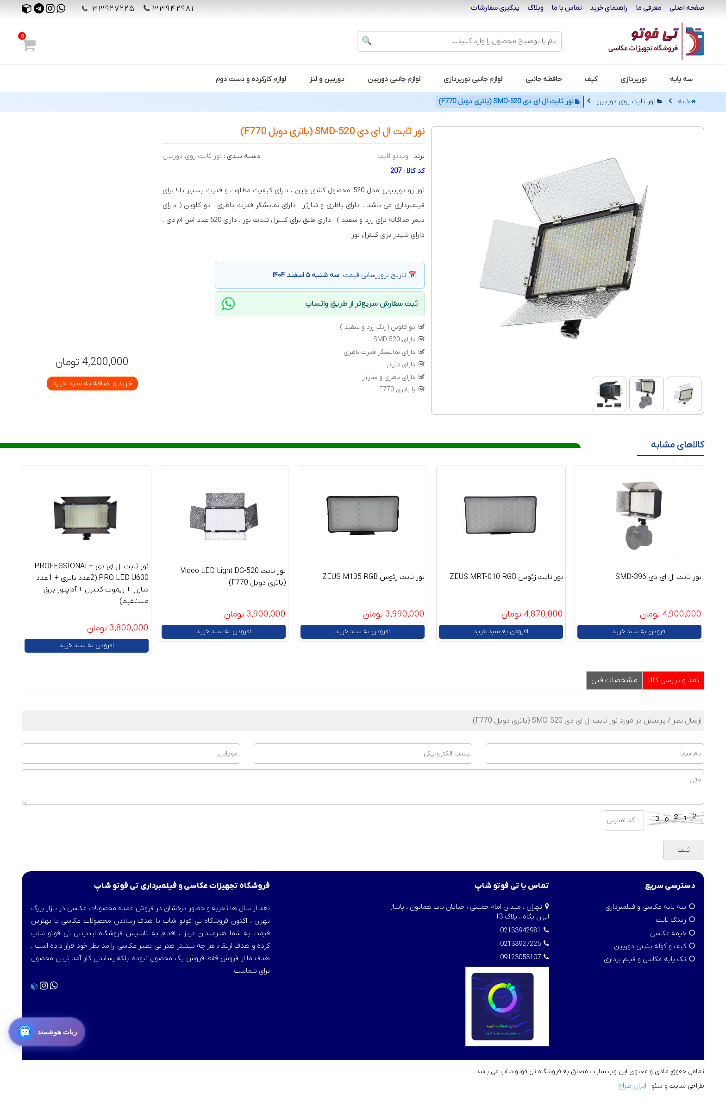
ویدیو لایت (392, 156)
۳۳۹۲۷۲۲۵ (112, 9)
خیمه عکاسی (668, 933)
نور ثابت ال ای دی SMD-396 (658, 577)
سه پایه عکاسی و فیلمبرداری (645, 907)
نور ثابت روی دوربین (629, 101)
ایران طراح (632, 1085)
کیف (591, 79)
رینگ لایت (671, 920)
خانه (687, 101)
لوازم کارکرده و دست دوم (251, 79)
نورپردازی (633, 79)
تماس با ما (566, 8)
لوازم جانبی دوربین (394, 79)
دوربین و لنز (326, 79)
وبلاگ (535, 8)
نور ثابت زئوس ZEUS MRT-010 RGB (506, 577)
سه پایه (681, 79)
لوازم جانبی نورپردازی (473, 79)
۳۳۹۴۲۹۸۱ (173, 9)
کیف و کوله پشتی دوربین (650, 946)
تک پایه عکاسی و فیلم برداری (645, 959)
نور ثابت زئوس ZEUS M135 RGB (373, 577)
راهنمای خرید (609, 8)
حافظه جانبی (544, 79)
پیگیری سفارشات (495, 8)
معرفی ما (649, 8)
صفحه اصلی (687, 8)
